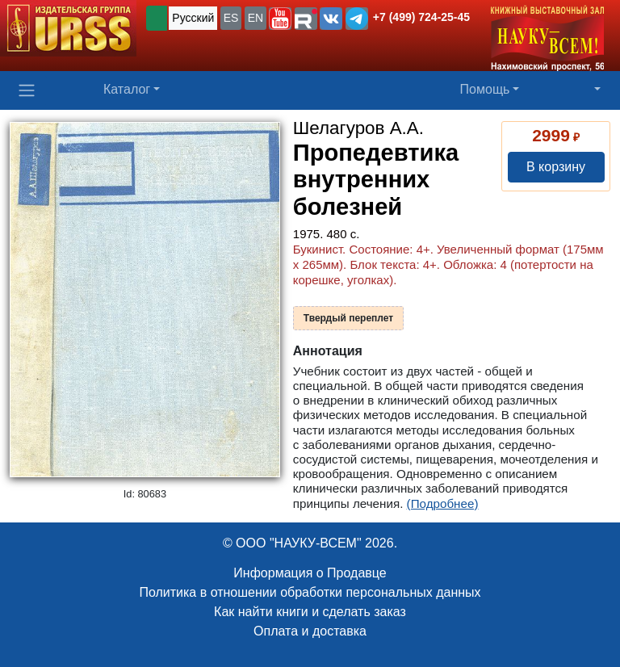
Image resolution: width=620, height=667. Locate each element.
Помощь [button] (485, 89)
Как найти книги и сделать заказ (310, 612)
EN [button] (255, 17)
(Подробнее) (443, 503)
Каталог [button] (126, 89)
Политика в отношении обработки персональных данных (309, 592)
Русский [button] (193, 17)
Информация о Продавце (309, 573)
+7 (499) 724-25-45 (421, 16)
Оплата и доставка (310, 631)
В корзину (555, 167)
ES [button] (231, 17)
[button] (280, 18)
